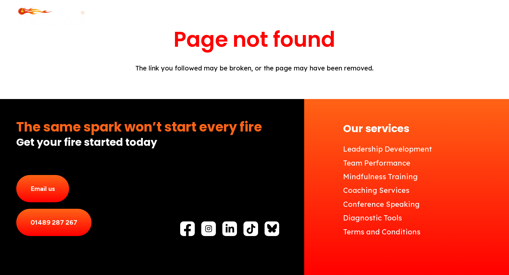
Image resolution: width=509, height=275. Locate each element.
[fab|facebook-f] (187, 230)
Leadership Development (387, 149)
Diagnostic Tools (372, 217)
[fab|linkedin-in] (230, 229)
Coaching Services (376, 190)
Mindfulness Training (380, 176)
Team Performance (376, 163)
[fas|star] (272, 228)
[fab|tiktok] (251, 229)
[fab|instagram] (208, 228)
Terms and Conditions (381, 231)
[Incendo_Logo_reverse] (51, 18)
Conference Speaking (381, 204)
